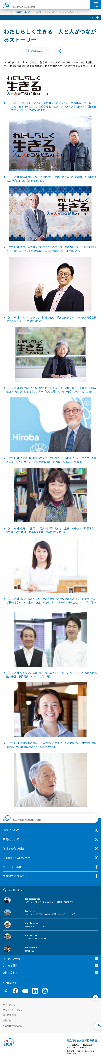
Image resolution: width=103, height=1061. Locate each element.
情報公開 (7, 1020)
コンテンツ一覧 (11, 958)
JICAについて (11, 830)
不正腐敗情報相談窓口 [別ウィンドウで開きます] (14, 1025)
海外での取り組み (14, 848)
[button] (35, 51)
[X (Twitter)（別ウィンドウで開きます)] (5, 991)
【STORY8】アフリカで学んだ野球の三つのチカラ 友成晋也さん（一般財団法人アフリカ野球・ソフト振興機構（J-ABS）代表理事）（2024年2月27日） (51, 249)
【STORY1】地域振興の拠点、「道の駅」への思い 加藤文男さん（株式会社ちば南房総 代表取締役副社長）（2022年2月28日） (51, 744)
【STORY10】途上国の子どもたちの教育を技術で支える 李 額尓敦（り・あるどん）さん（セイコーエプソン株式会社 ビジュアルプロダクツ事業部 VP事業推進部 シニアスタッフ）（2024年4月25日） (51, 106)
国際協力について (13, 876)
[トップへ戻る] (95, 997)
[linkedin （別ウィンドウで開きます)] (35, 991)
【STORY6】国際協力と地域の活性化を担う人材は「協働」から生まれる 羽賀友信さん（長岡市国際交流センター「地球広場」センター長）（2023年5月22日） (51, 389)
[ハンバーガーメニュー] (96, 3)
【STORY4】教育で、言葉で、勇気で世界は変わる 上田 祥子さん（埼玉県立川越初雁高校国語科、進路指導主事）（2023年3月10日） (51, 530)
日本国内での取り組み (16, 858)
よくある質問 (10, 965)
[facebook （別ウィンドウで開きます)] (15, 991)
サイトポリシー (10, 1004)
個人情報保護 (9, 1015)
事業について (11, 839)
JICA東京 (91, 17)
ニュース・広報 (12, 867)
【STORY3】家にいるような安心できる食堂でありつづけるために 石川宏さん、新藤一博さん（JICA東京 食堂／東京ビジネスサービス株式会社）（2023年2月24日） (51, 602)
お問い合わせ (10, 972)
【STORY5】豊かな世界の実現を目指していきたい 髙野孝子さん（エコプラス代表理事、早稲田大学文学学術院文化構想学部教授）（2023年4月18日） (51, 459)
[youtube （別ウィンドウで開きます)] (25, 991)
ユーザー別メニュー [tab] (16, 890)
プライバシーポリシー (14, 1010)
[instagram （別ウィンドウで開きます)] (45, 991)
